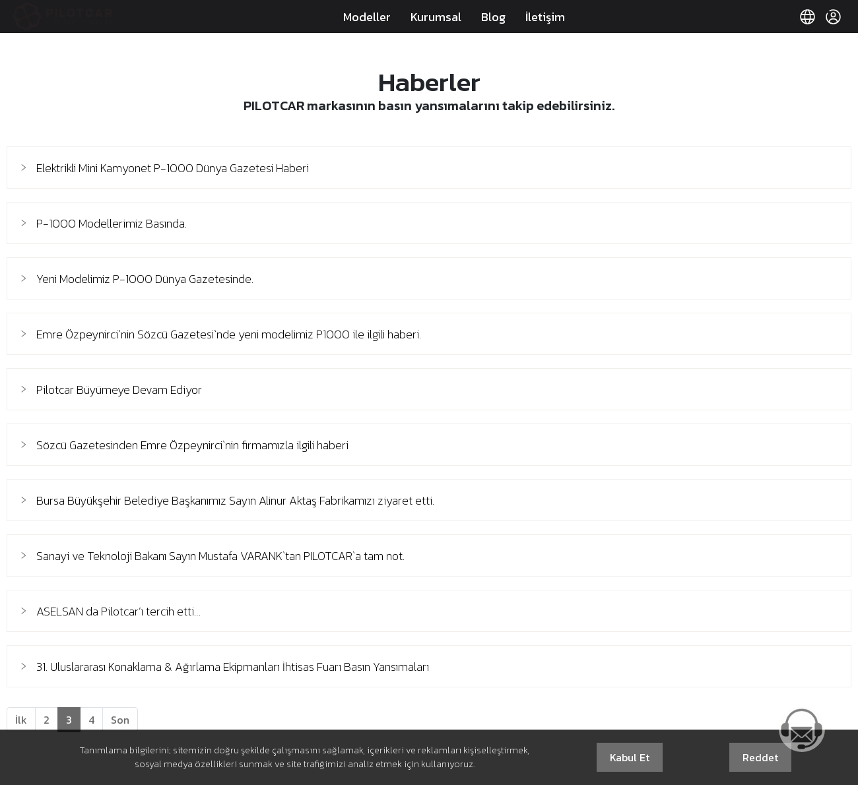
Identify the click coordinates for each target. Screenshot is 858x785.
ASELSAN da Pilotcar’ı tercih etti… (118, 611)
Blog (493, 17)
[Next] (120, 719)
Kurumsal (436, 17)
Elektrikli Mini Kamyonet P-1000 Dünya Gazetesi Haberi (172, 168)
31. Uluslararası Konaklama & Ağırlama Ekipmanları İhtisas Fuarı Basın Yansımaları (232, 666)
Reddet (760, 757)
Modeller (367, 17)
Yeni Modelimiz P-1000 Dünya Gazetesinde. (144, 279)
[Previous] (21, 719)
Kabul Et (629, 757)
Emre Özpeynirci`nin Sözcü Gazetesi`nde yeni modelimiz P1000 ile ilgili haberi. (228, 334)
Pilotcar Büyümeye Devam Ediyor (119, 389)
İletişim (545, 17)
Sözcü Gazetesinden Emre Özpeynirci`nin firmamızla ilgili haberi (192, 445)
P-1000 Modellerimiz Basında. (111, 223)
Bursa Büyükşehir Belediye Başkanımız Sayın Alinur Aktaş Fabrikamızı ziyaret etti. (235, 500)
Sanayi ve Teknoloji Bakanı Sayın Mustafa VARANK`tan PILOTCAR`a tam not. (220, 556)
